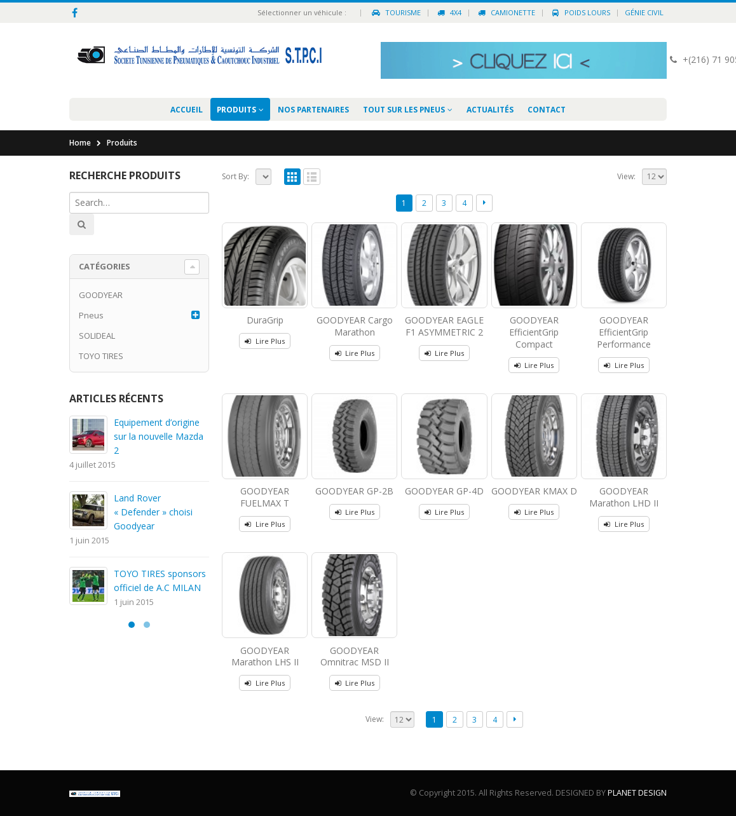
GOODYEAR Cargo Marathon (355, 326)
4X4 (448, 12)
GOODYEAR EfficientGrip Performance (624, 332)
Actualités (490, 109)
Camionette (505, 12)
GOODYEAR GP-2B (354, 491)
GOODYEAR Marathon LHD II (623, 497)
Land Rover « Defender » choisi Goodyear (153, 512)
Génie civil (644, 12)
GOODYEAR (101, 295)
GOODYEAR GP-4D (444, 491)
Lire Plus (270, 341)
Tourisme (396, 12)
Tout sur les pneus (404, 109)
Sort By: (235, 176)
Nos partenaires (313, 109)
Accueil (186, 109)
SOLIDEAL (97, 335)
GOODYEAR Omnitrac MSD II (354, 656)
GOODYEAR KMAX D (534, 491)
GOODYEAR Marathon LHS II (265, 656)
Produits (236, 109)
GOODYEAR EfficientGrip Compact (534, 332)
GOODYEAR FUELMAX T (264, 497)
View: (626, 176)
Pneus (91, 315)
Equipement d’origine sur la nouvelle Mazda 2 (158, 436)
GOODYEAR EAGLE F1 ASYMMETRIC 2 (444, 326)
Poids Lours (580, 12)
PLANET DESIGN (637, 792)
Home (80, 142)
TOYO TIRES (101, 356)
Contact (547, 109)
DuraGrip (265, 320)
